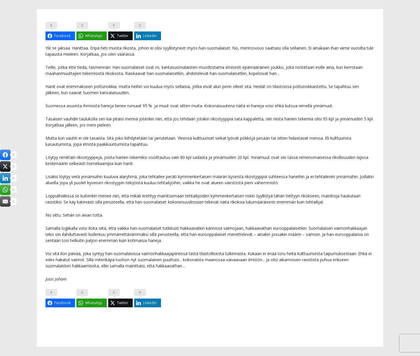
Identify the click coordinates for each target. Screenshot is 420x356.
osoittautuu (159, 157)
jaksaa (64, 48)
